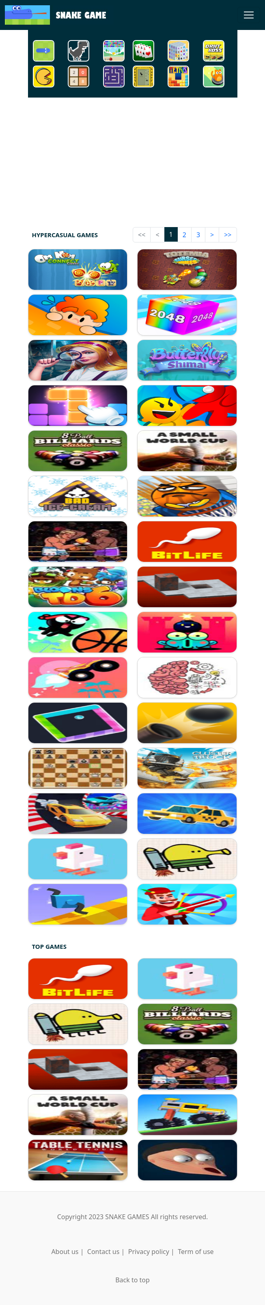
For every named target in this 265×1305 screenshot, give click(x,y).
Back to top (132, 1279)
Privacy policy (148, 1251)
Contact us (103, 1251)
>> (227, 234)
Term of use (195, 1251)
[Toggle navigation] (248, 15)
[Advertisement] (132, 160)
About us (64, 1251)
